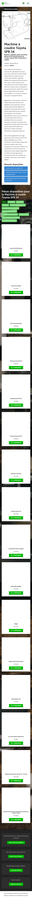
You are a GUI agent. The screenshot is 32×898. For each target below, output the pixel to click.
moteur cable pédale (9, 211)
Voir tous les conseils (16, 842)
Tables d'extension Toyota (11, 217)
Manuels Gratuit (16, 884)
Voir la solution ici (16, 856)
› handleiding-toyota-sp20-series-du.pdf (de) (15, 179)
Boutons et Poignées (9, 220)
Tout (4, 202)
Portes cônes (24, 214)
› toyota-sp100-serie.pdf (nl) (13, 168)
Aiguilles (20, 202)
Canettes (11, 202)
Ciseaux (5, 205)
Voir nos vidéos (16, 870)
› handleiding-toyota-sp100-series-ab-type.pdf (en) (16, 173)
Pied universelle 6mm (17, 205)
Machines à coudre (9, 9)
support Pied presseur (10, 214)
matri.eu (6, 895)
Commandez (16, 255)
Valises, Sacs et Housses (10, 208)
